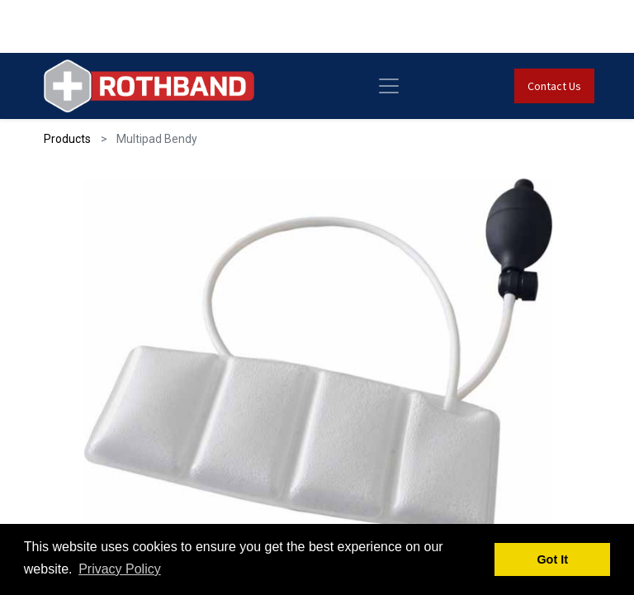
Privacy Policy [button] (119, 569)
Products (67, 138)
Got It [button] (552, 559)
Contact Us (554, 86)
